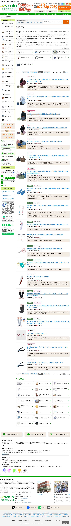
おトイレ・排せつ (54, 517)
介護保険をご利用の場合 (8, 198)
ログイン (68, 11)
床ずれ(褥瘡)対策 (40, 519)
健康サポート (26, 520)
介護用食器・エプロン (58, 519)
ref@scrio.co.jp (28, 506)
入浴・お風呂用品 (45, 517)
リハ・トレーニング (56, 520)
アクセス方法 (40, 499)
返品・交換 (41, 14)
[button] (69, 72)
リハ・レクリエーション (46, 520)
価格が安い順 (25, 72)
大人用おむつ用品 (63, 517)
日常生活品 (20, 520)
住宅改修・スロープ (22, 519)
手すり (15, 519)
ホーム (6, 14)
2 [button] (65, 72)
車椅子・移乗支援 (36, 517)
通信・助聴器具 (49, 519)
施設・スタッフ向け (35, 520)
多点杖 (27, 22)
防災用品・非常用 (65, 520)
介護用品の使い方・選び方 (8, 192)
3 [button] (67, 72)
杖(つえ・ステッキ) (17, 517)
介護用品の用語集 (6, 195)
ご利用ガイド (29, 14)
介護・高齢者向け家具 (7, 519)
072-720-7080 (24, 503)
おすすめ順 (47, 72)
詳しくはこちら (5, 454)
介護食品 (66, 519)
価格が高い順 (34, 72)
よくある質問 (53, 14)
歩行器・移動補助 (7, 517)
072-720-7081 (21, 505)
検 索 (66, 22)
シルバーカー (33, 22)
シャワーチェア (20, 22)
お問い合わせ (65, 14)
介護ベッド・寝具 (31, 519)
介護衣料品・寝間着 (6, 520)
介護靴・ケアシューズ (27, 517)
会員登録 (61, 11)
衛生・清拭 (14, 520)
